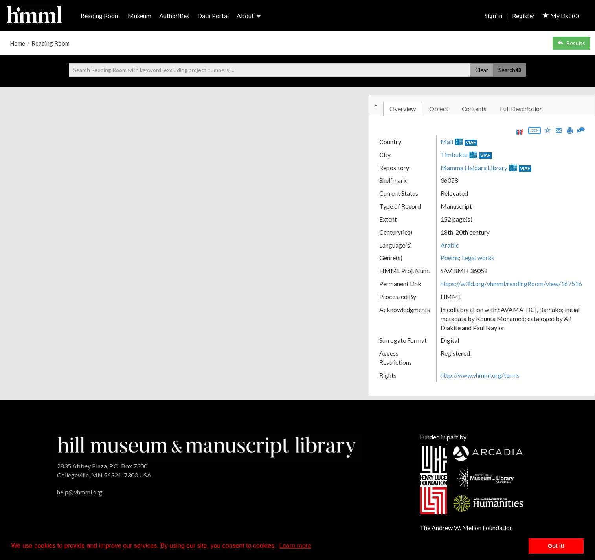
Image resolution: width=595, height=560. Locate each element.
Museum (139, 15)
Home (17, 43)
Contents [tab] (474, 108)
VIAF (471, 142)
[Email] (559, 130)
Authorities (174, 15)
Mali (447, 141)
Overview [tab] (402, 108)
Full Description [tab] (521, 108)
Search (509, 69)
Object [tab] (438, 108)
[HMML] (207, 446)
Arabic (450, 245)
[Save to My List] (548, 130)
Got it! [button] (556, 546)
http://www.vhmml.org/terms (480, 375)
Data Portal (213, 15)
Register (523, 15)
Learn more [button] (295, 545)
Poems (450, 257)
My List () (561, 15)
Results (571, 43)
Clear (481, 69)
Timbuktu (454, 154)
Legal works (478, 257)
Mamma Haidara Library (474, 167)
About (249, 15)
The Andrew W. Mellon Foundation (466, 527)
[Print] (570, 130)
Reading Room (100, 15)
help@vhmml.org (80, 492)
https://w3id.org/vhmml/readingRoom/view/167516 (511, 283)
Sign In (493, 15)
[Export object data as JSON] (534, 132)
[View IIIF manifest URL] (519, 131)
